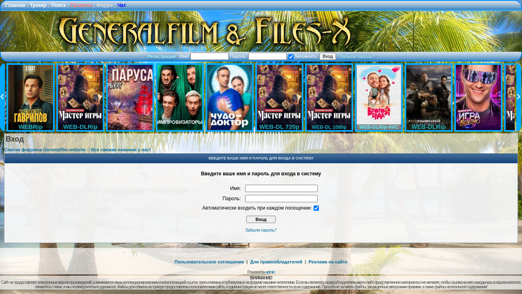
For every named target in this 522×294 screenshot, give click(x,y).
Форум (104, 5)
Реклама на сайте (327, 261)
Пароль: (258, 56)
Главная (15, 5)
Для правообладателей (276, 261)
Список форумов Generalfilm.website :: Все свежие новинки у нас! (77, 149)
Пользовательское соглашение (209, 261)
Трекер (38, 5)
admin (269, 272)
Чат (121, 5)
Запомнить (302, 56)
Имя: (204, 56)
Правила (81, 5)
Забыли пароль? (357, 56)
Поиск (58, 5)
